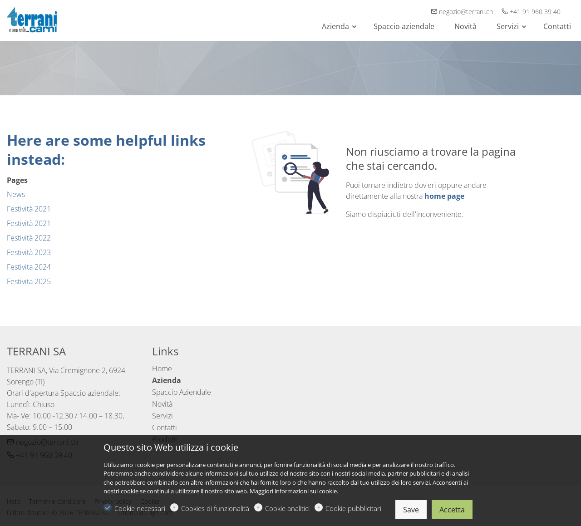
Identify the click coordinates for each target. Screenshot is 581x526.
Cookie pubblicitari (353, 508)
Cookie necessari (139, 508)
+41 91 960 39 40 (531, 11)
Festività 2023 (29, 252)
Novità (162, 404)
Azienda (166, 380)
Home (162, 369)
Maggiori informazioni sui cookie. (294, 491)
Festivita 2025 (29, 281)
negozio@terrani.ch (463, 11)
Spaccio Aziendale (181, 392)
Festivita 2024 (29, 267)
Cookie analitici (287, 508)
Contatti (164, 428)
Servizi (162, 416)
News (16, 194)
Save (411, 510)
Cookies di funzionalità (215, 508)
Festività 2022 (29, 238)
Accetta (452, 510)
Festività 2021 (29, 209)
